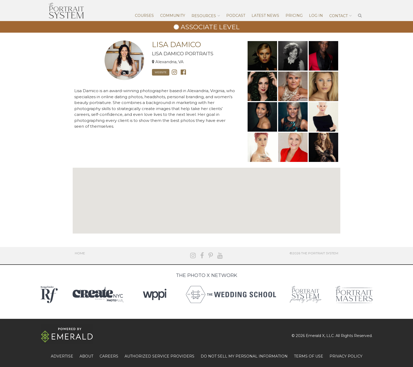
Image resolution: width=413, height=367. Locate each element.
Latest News (265, 15)
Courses (144, 15)
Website (161, 72)
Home (80, 253)
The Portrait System (66, 10)
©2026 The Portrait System (313, 253)
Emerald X (315, 335)
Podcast (235, 15)
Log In (316, 15)
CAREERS (109, 356)
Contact (338, 15)
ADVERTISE (62, 356)
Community (172, 15)
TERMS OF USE (308, 356)
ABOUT (86, 356)
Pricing (294, 15)
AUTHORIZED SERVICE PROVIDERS (159, 356)
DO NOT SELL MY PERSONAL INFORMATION (244, 356)
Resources (203, 15)
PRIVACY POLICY (346, 356)
